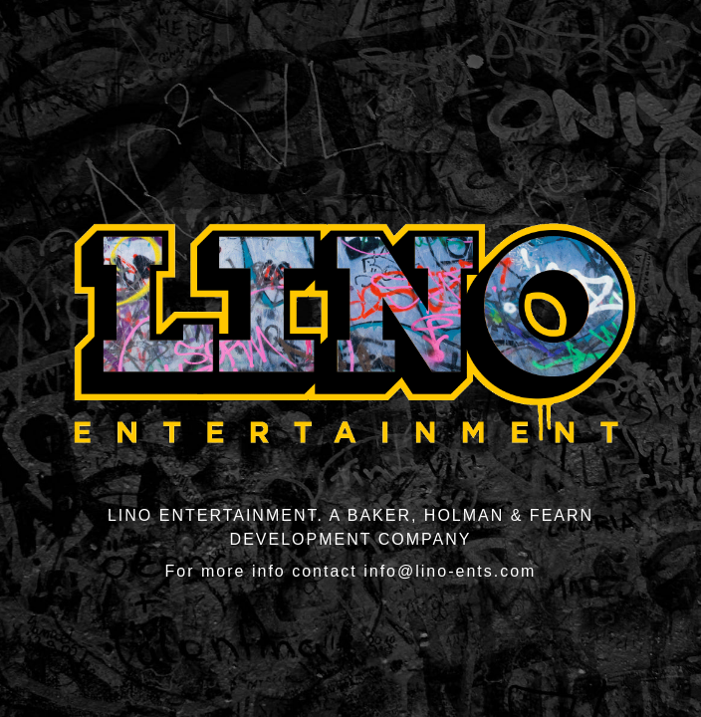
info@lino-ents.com (449, 571)
